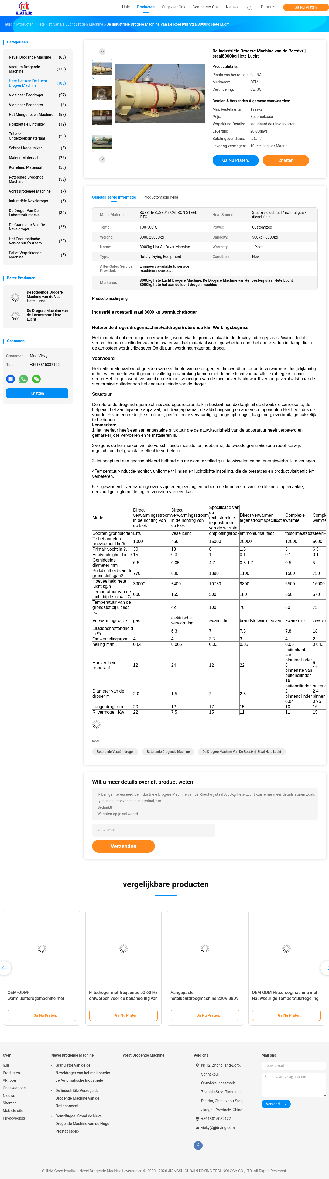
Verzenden (123, 846)
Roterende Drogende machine (37, 179)
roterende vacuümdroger (115, 752)
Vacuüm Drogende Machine (37, 69)
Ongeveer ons (14, 1088)
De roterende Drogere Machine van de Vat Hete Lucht (45, 296)
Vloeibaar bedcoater (37, 105)
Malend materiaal (37, 157)
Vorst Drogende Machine (37, 191)
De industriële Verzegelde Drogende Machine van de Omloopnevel (77, 1098)
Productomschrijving (160, 197)
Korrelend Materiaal (37, 167)
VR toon (9, 1080)
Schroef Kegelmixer (37, 148)
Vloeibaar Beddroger (37, 95)
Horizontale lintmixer (37, 124)
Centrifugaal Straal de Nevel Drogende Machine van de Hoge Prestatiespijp (82, 1123)
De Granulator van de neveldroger (37, 227)
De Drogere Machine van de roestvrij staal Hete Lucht (242, 752)
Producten (11, 1073)
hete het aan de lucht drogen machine (37, 83)
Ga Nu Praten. (306, 7)
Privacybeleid (14, 1118)
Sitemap (9, 1103)
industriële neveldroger (37, 201)
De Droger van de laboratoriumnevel (37, 213)
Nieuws (9, 1095)
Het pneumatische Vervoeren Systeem (37, 241)
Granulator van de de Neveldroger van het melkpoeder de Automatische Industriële (83, 1073)
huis (6, 1065)
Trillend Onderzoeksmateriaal (37, 136)
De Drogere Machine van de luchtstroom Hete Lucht (47, 314)
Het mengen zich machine (37, 114)
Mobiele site (13, 1111)
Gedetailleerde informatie (114, 197)
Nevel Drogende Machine (37, 57)
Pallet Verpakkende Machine (37, 255)
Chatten (37, 393)
